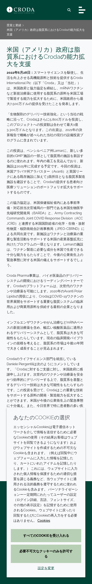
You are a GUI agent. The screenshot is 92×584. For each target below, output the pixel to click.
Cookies (43, 521)
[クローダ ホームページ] (21, 10)
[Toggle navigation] (82, 10)
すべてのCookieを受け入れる (46, 536)
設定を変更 (46, 568)
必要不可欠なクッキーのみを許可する (46, 553)
